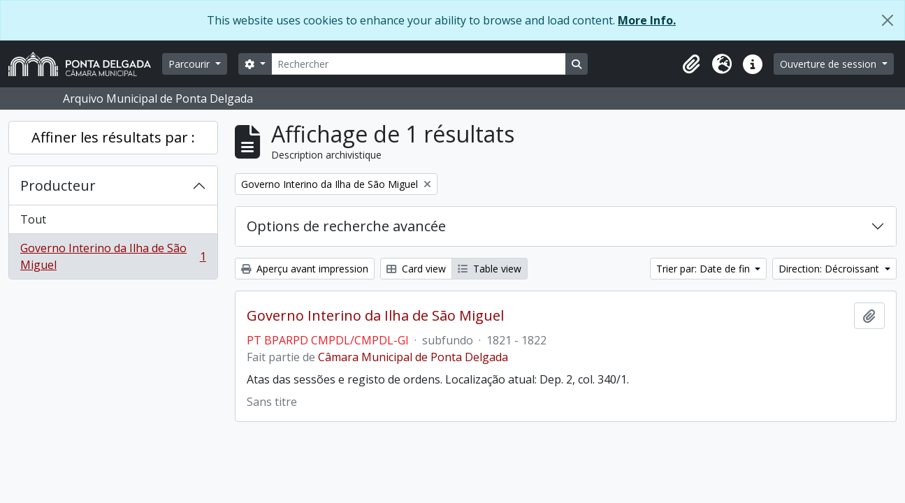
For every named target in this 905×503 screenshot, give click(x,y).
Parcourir (190, 64)
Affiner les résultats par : (113, 137)
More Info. (647, 20)
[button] (691, 64)
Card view (416, 268)
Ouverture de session (829, 64)
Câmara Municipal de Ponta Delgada (413, 357)
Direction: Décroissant (830, 268)
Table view (489, 268)
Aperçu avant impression (304, 268)
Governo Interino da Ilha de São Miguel (113, 256)
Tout (33, 219)
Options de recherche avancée (346, 226)
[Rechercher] (418, 64)
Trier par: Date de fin (704, 268)
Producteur (58, 185)
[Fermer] (887, 20)
